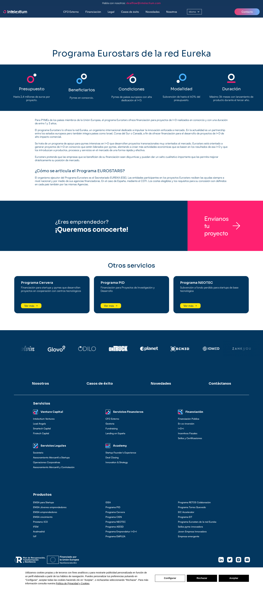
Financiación (93, 11)
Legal (111, 11)
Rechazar (202, 578)
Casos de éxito (130, 11)
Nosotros (171, 11)
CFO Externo (71, 11)
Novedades (153, 11)
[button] (93, 12)
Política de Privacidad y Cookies (72, 583)
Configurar (170, 578)
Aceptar (233, 578)
